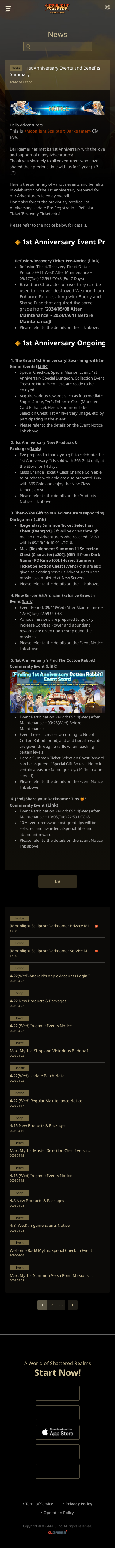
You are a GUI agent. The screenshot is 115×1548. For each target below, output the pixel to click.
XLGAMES (57, 1532)
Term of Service (39, 1503)
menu (8, 9)
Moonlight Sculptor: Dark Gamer (57, 9)
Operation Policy (59, 1512)
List (57, 881)
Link (42, 366)
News (57, 34)
